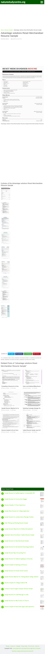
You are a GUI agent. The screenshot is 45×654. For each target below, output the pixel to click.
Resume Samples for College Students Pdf (16, 582)
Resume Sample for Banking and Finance (16, 565)
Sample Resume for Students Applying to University (18, 559)
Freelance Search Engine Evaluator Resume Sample (19, 588)
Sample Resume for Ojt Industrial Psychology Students (19, 547)
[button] (41, 2)
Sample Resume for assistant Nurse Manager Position (19, 517)
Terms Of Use (31, 646)
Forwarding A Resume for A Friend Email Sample (14, 386)
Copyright (18, 646)
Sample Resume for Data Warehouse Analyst (17, 541)
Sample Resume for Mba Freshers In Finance (17, 600)
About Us (37, 646)
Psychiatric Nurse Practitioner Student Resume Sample (19, 535)
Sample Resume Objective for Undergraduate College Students (21, 577)
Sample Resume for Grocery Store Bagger (16, 499)
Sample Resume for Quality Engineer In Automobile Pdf (20, 493)
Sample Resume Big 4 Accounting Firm (15, 553)
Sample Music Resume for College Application (17, 511)
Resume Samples (5, 39)
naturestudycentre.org (13, 1)
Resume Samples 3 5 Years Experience (15, 505)
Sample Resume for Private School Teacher (16, 571)
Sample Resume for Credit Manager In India (16, 594)
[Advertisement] (22, 17)
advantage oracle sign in (8, 358)
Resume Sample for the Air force (9, 430)
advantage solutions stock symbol (27, 359)
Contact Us (12, 646)
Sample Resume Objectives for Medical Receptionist (19, 529)
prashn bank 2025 (29, 651)
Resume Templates (36, 648)
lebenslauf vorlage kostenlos (18, 651)
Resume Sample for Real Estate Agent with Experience (19, 606)
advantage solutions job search (12, 359)
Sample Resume (27, 648)
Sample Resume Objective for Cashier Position (13, 408)
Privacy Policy (24, 646)
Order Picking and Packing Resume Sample (16, 523)
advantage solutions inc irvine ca (22, 358)
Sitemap (7, 646)
